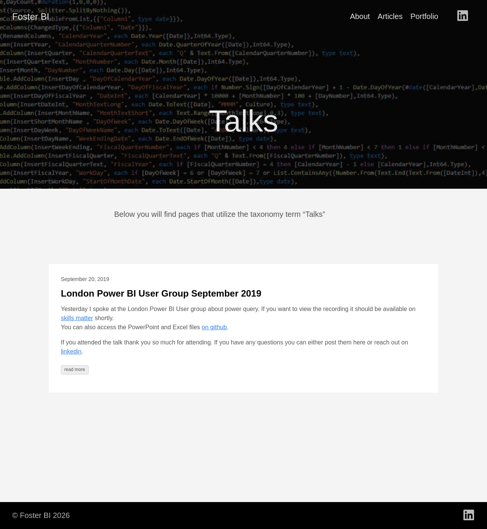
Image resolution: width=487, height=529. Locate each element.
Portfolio (424, 16)
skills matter (77, 318)
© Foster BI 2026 (41, 515)
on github (214, 327)
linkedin (71, 351)
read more (74, 369)
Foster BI (30, 16)
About (360, 16)
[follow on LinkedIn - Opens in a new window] (463, 16)
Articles (390, 16)
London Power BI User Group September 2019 (161, 293)
